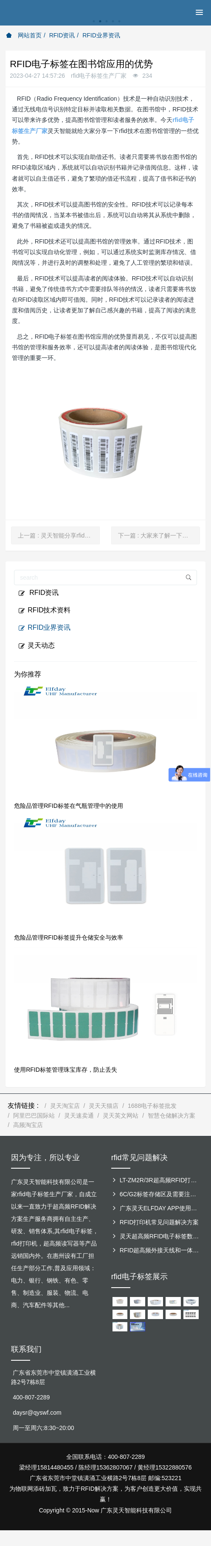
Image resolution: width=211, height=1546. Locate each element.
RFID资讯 (62, 35)
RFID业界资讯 (101, 35)
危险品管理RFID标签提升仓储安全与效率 (68, 937)
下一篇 (159, 535)
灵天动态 (36, 645)
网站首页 (24, 35)
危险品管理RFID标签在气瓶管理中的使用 (68, 805)
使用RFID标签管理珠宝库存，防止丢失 (65, 1069)
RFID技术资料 (44, 610)
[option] (105, 25)
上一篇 (59, 535)
